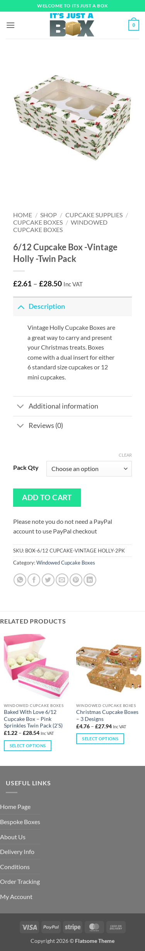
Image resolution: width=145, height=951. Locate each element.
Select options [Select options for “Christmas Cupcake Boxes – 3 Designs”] (100, 738)
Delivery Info (17, 851)
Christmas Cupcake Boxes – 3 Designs (107, 715)
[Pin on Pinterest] (76, 579)
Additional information (55, 407)
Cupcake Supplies (94, 214)
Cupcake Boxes (38, 222)
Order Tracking (20, 881)
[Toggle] (20, 306)
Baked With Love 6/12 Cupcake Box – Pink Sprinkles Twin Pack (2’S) (33, 719)
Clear (125, 454)
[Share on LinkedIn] (90, 579)
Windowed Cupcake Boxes (60, 225)
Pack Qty (26, 467)
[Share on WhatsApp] (20, 579)
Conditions (15, 866)
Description (39, 306)
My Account (16, 896)
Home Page (15, 806)
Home (22, 214)
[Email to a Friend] (62, 579)
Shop (48, 214)
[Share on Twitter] (48, 579)
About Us (13, 836)
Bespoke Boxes (20, 821)
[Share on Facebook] (33, 579)
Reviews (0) (38, 426)
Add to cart (47, 497)
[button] (10, 25)
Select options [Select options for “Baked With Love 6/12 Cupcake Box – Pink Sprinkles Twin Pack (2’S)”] (28, 745)
